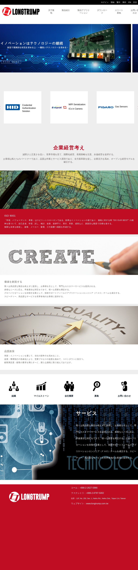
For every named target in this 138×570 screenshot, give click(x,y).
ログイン (104, 2)
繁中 (118, 2)
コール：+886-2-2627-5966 (84, 488)
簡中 (124, 2)
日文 (135, 2)
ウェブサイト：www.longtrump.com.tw (89, 503)
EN (129, 2)
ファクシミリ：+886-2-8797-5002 (87, 493)
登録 (112, 2)
